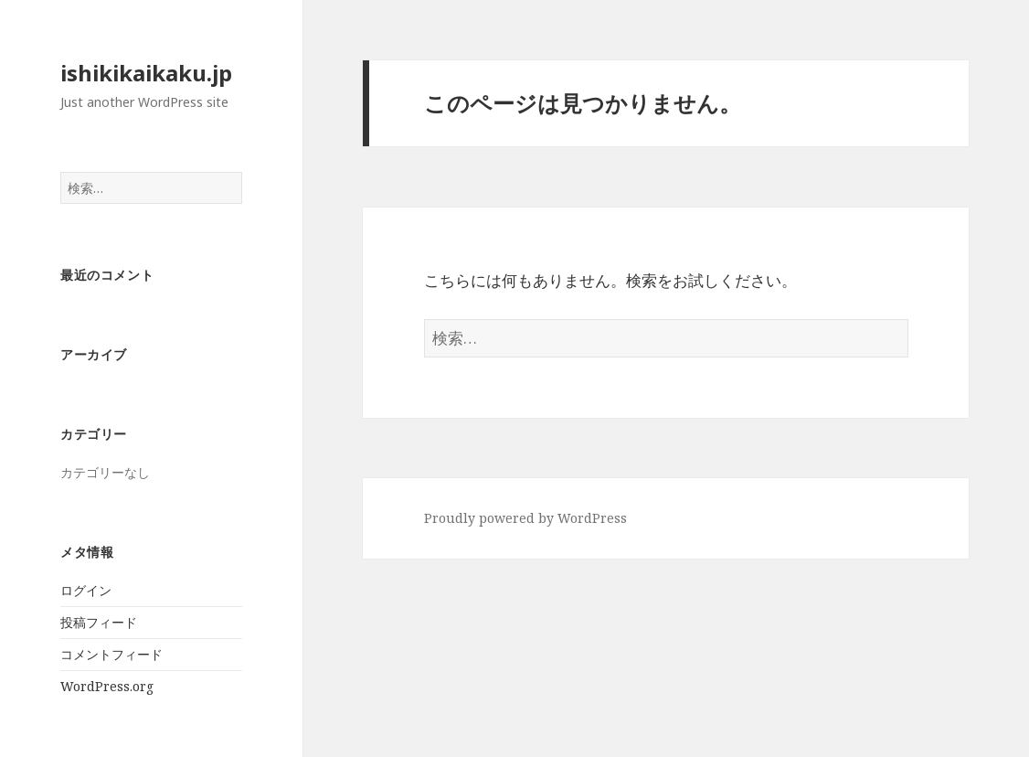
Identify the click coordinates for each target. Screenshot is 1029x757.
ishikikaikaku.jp (146, 73)
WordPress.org (107, 686)
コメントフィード (111, 654)
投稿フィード (98, 622)
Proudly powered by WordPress (525, 518)
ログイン (85, 590)
